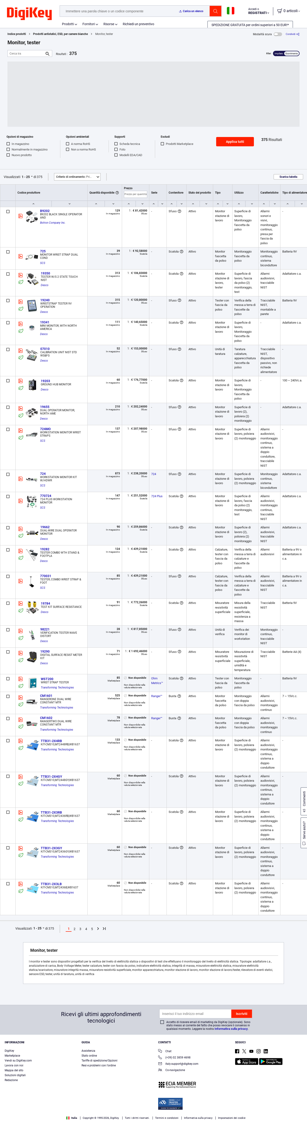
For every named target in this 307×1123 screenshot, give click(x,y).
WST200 (47, 679)
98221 (45, 629)
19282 (44, 549)
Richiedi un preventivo (138, 24)
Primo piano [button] (78, 176)
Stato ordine (89, 1055)
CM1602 (46, 718)
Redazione (11, 1080)
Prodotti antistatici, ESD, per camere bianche (60, 34)
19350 (45, 273)
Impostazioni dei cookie (232, 1118)
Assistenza (88, 1050)
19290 (45, 651)
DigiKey (9, 1050)
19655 (44, 407)
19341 (44, 322)
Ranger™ (156, 696)
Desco (44, 285)
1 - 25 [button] (26, 177)
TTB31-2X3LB (51, 884)
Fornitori (88, 24)
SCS (42, 263)
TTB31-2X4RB (51, 741)
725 (43, 251)
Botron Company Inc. (52, 222)
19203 (45, 381)
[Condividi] (293, 34)
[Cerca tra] (26, 53)
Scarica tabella (288, 176)
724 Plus (157, 496)
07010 (45, 349)
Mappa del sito (14, 1070)
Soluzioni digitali (15, 1075)
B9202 (45, 211)
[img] (29, 14)
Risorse (108, 24)
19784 (45, 603)
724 (43, 474)
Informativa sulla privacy (231, 1029)
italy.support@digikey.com (178, 1064)
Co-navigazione (171, 1070)
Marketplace (12, 1055)
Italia (71, 1118)
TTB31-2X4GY (51, 776)
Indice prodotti (16, 34)
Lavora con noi (14, 1065)
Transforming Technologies (57, 687)
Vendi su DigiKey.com (18, 1060)
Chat (164, 1051)
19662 (45, 527)
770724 (45, 496)
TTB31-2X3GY (51, 848)
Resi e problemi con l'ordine (99, 1065)
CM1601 (46, 696)
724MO (45, 429)
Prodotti (68, 24)
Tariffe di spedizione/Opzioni (99, 1060)
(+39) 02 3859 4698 (174, 1058)
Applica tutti (235, 142)
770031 (45, 576)
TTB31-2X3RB (51, 812)
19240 (45, 300)
